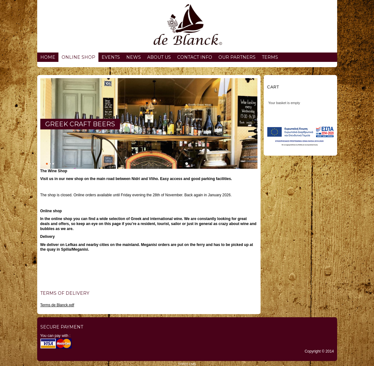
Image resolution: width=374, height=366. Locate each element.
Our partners (237, 57)
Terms (270, 57)
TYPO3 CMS (187, 364)
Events (111, 57)
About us (159, 57)
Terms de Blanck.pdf (57, 305)
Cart (273, 86)
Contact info (194, 57)
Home (47, 57)
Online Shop (78, 57)
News (133, 57)
